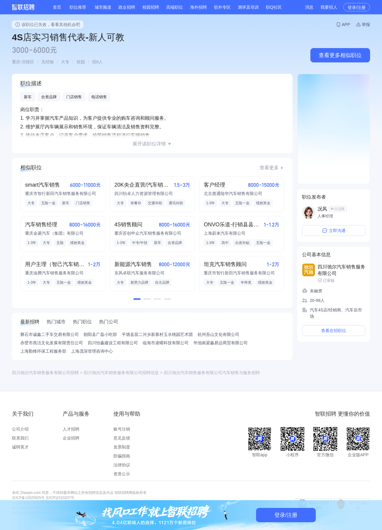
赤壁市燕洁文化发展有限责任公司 (51, 342)
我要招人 (329, 7)
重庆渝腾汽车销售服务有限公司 (54, 273)
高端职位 (174, 7)
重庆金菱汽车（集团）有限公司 (54, 233)
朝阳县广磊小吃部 (100, 334)
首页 (57, 7)
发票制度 (121, 447)
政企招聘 (126, 7)
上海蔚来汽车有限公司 (225, 233)
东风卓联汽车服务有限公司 (139, 273)
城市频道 (103, 7)
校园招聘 (150, 7)
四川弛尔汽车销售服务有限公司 (341, 270)
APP (346, 24)
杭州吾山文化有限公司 (218, 334)
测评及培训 (248, 7)
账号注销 (121, 429)
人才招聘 (71, 429)
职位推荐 (78, 7)
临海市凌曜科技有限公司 (166, 342)
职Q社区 (274, 7)
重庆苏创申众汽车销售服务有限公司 (147, 233)
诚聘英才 (20, 447)
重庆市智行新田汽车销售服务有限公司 (60, 193)
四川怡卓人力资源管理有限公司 (143, 193)
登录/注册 (357, 7)
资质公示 (121, 473)
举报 (366, 24)
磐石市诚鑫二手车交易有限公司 (49, 334)
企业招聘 (71, 438)
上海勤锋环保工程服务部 (43, 351)
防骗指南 (121, 456)
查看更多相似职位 (340, 55)
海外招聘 (198, 7)
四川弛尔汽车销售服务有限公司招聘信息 (121, 372)
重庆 (16, 61)
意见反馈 (121, 438)
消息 (309, 7)
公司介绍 (20, 429)
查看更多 (269, 167)
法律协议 (121, 465)
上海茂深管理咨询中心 (92, 351)
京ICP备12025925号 (28, 498)
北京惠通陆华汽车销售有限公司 (233, 193)
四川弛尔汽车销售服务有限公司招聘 (45, 372)
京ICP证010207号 (60, 498)
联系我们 (20, 438)
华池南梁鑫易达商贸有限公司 (220, 342)
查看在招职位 (333, 330)
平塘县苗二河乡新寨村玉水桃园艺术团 (157, 334)
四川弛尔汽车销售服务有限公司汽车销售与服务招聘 (212, 372)
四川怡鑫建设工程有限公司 (113, 342)
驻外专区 (222, 7)
